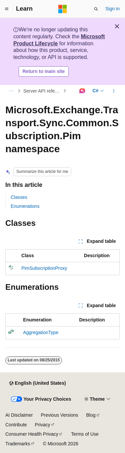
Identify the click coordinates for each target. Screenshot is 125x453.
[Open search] (96, 9)
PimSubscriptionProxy (44, 268)
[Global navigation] (6, 9)
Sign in (112, 8)
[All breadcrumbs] (11, 91)
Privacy (42, 424)
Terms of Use (84, 434)
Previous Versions (59, 415)
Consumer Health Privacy (31, 434)
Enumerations (25, 206)
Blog (91, 415)
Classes (19, 197)
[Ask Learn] (82, 91)
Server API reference (42, 91)
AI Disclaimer (19, 415)
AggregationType (40, 332)
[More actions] (114, 91)
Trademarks (17, 443)
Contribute (16, 424)
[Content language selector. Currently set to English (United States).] (37, 383)
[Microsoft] (62, 9)
